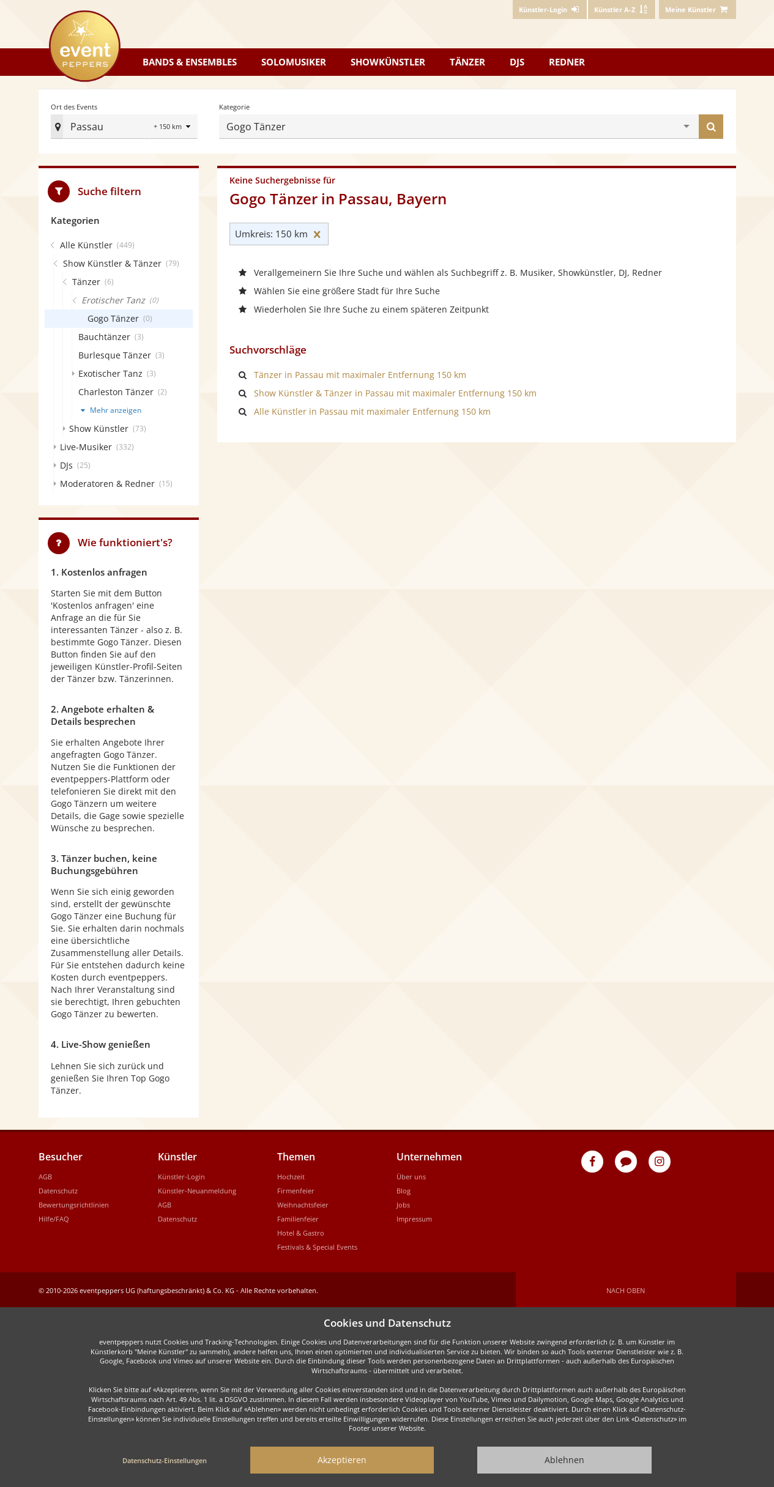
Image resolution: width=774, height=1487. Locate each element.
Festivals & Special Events (317, 1245)
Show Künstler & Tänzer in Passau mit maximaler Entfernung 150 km (395, 392)
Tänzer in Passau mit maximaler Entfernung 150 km (360, 373)
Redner (567, 62)
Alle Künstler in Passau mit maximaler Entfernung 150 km (372, 410)
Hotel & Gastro (300, 1231)
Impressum (414, 1217)
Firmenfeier (295, 1188)
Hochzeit (291, 1174)
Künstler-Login (181, 1174)
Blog (403, 1188)
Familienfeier (298, 1217)
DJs (517, 62)
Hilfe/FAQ (54, 1217)
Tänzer (467, 62)
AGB (45, 1174)
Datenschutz (58, 1188)
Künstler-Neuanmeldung (197, 1188)
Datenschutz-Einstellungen (164, 1460)
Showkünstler (388, 62)
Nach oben (625, 1288)
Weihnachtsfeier (303, 1202)
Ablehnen (564, 1460)
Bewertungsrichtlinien (74, 1202)
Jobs (403, 1202)
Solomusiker (293, 62)
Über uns (411, 1174)
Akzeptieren (342, 1460)
